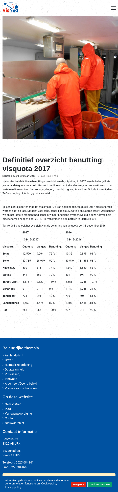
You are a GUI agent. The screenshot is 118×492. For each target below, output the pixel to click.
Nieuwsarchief (14, 423)
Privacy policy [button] (13, 487)
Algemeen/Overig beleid (21, 383)
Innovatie (11, 379)
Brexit (9, 360)
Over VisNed (13, 404)
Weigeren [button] (78, 484)
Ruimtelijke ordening (18, 364)
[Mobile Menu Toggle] (113, 7)
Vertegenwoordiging (18, 413)
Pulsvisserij (12, 374)
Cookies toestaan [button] (100, 484)
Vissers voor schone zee (21, 388)
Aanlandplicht (14, 355)
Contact (10, 418)
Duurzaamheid (14, 369)
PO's (8, 409)
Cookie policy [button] (49, 483)
